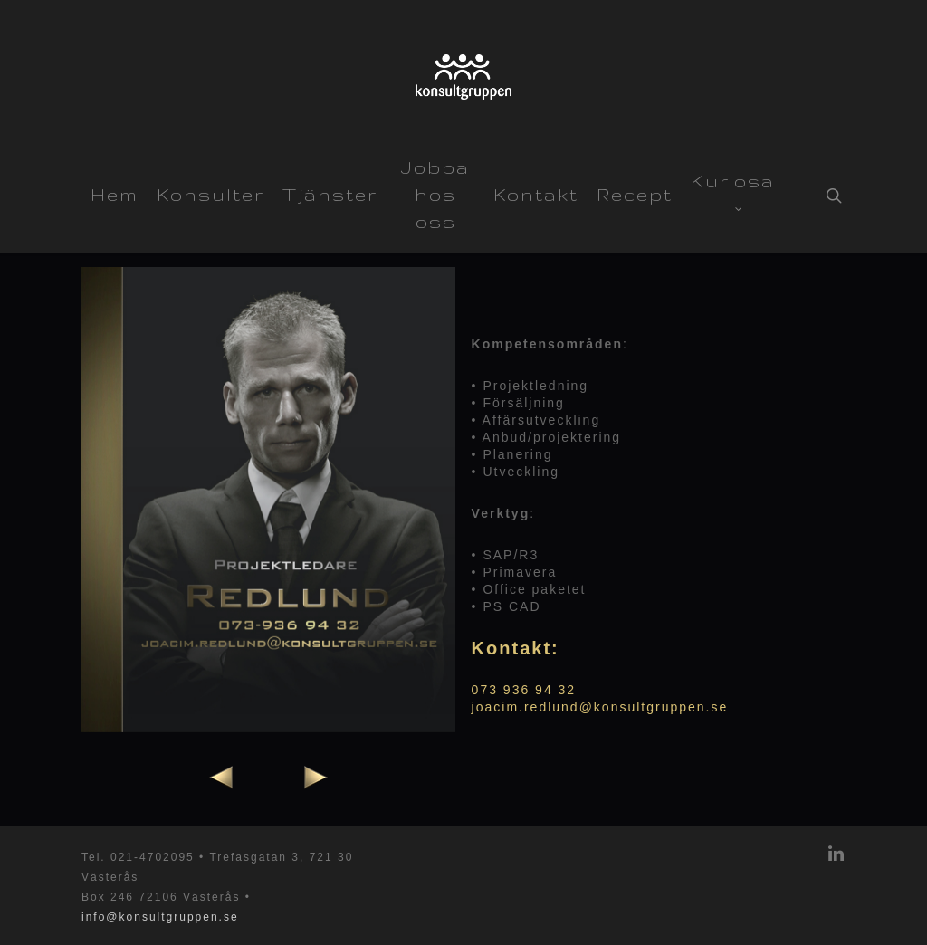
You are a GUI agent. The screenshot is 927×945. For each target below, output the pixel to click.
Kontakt (535, 195)
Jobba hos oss (435, 195)
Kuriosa (733, 187)
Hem (115, 195)
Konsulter (210, 195)
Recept (635, 195)
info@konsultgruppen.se (160, 917)
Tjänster (329, 195)
